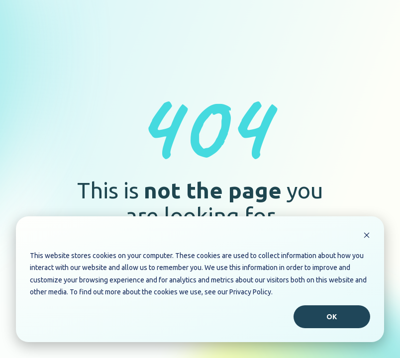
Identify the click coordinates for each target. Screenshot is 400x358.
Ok (332, 317)
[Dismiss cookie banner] (366, 236)
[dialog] (200, 279)
